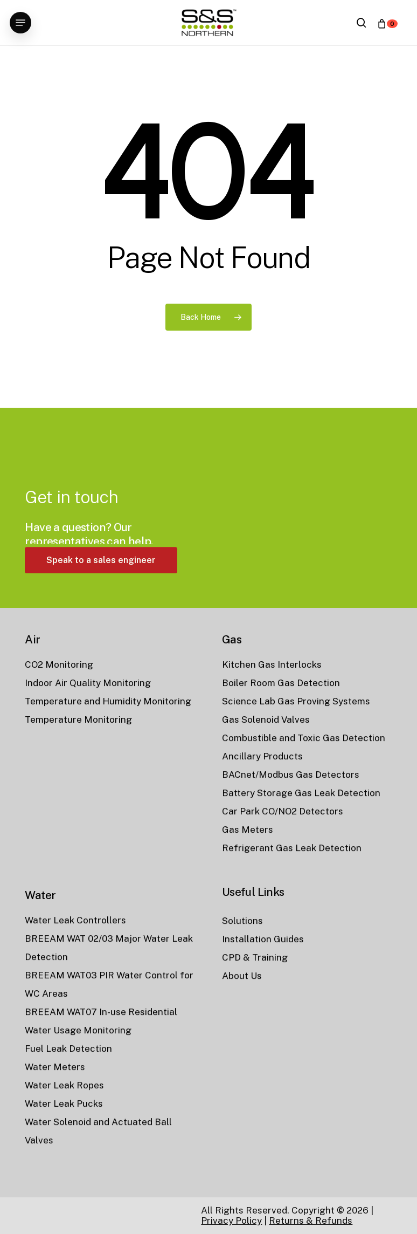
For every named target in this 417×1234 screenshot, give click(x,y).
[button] (20, 22)
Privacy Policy (231, 1220)
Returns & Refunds (310, 1220)
